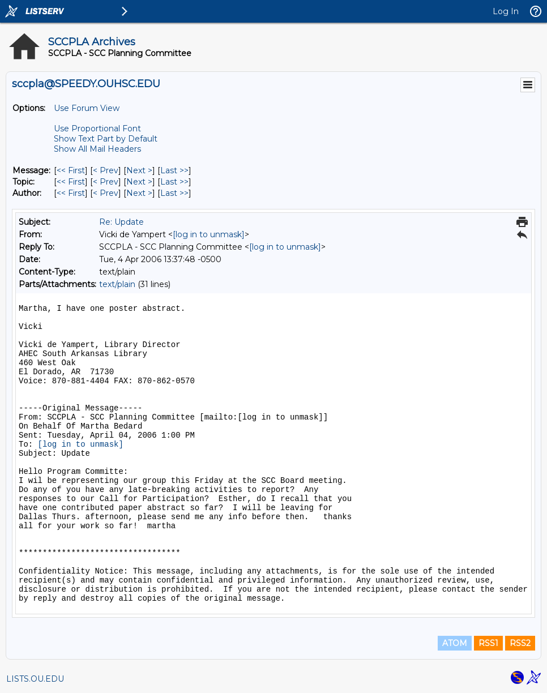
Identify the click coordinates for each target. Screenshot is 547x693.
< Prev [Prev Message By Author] (105, 193)
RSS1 (488, 643)
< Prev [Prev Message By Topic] (105, 182)
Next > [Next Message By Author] (139, 193)
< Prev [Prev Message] (105, 170)
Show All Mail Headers (97, 149)
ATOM (454, 643)
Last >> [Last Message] (174, 170)
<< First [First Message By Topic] (71, 182)
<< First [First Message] (71, 170)
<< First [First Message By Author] (71, 193)
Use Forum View (86, 108)
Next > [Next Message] (139, 170)
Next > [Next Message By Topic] (139, 182)
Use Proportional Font (97, 128)
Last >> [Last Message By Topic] (174, 182)
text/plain (117, 284)
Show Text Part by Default (105, 139)
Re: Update (121, 222)
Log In (506, 11)
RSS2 (520, 643)
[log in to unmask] (209, 234)
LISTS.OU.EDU (35, 679)
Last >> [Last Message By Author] (174, 193)
